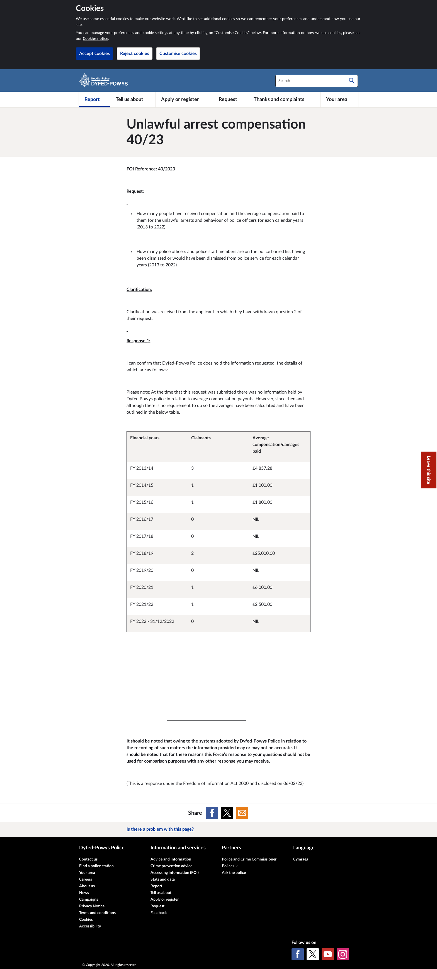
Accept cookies (94, 53)
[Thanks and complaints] (284, 99)
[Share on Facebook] (212, 813)
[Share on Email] (242, 813)
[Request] (230, 99)
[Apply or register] (184, 99)
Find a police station (96, 866)
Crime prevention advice (171, 866)
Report (156, 886)
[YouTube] (328, 954)
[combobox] (316, 81)
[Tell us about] (132, 99)
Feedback (158, 913)
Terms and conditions (97, 913)
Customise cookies (178, 53)
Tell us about (160, 893)
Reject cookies (134, 53)
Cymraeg (300, 859)
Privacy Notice (92, 906)
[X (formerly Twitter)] (313, 954)
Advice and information (170, 859)
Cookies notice (95, 39)
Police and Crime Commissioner (249, 859)
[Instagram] (343, 954)
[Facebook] (298, 954)
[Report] (94, 99)
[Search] (352, 81)
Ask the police (234, 873)
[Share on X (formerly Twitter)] (227, 813)
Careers (85, 879)
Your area (87, 873)
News (84, 893)
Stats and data (162, 879)
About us (87, 886)
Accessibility (90, 926)
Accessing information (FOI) (174, 873)
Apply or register (164, 899)
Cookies (86, 920)
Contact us (88, 859)
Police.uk (229, 866)
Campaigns (88, 899)
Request (157, 906)
